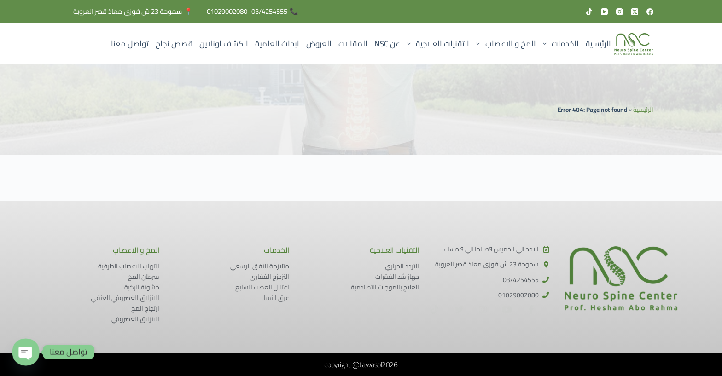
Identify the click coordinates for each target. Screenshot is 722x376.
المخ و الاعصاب (504, 43)
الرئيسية (598, 43)
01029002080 (227, 11)
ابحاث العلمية (277, 43)
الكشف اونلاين (223, 43)
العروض (319, 43)
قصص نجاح (174, 43)
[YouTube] (604, 11)
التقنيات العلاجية (436, 43)
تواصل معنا (130, 43)
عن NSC (387, 43)
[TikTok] (589, 11)
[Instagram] (619, 11)
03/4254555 (269, 11)
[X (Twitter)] (634, 11)
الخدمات (559, 43)
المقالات (352, 43)
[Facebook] (649, 11)
